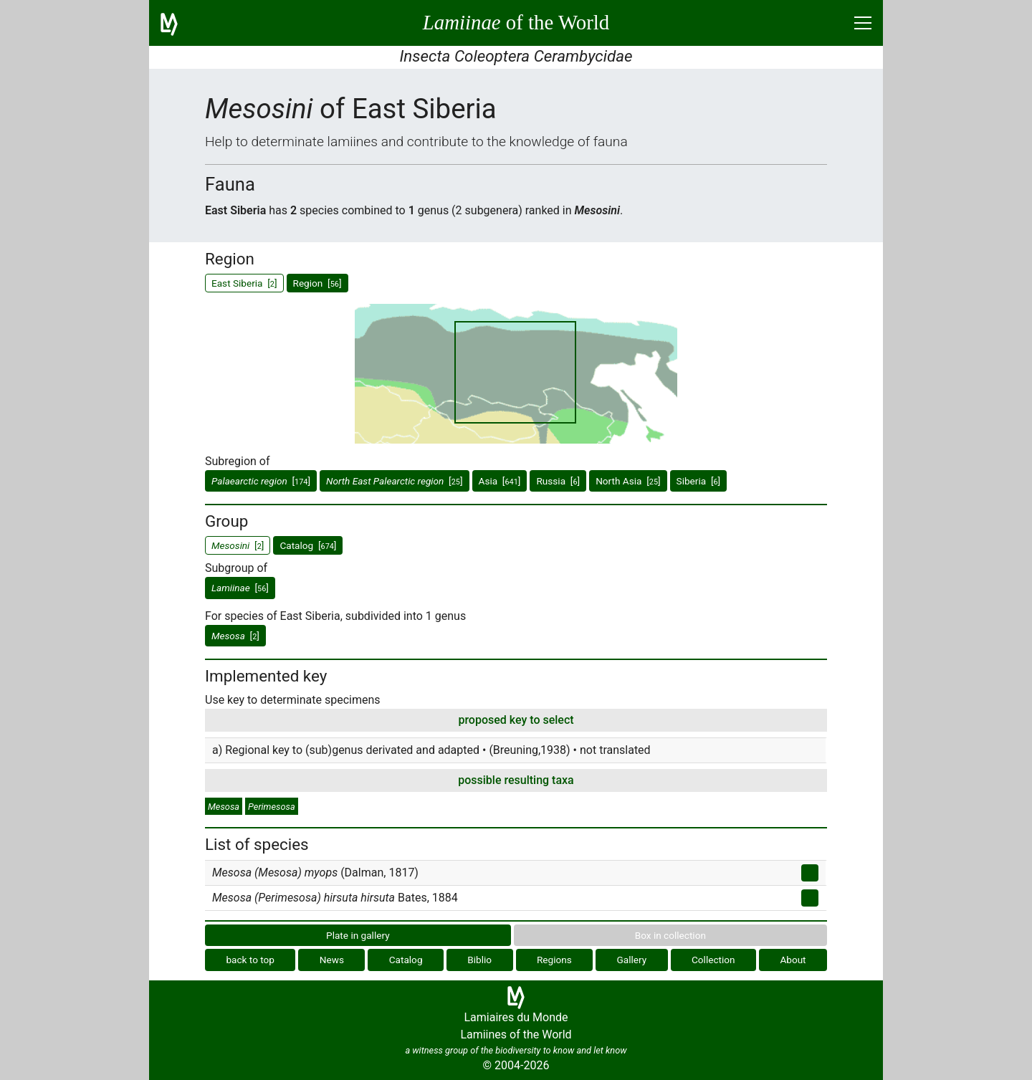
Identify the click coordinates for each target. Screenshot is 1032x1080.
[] (260, 481)
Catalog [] (308, 545)
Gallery (632, 959)
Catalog (406, 959)
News (332, 959)
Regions (554, 959)
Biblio (479, 959)
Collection (713, 959)
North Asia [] (628, 481)
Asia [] (500, 481)
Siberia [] (699, 481)
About (793, 959)
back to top (250, 959)
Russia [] (558, 481)
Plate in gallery (358, 935)
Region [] (317, 283)
